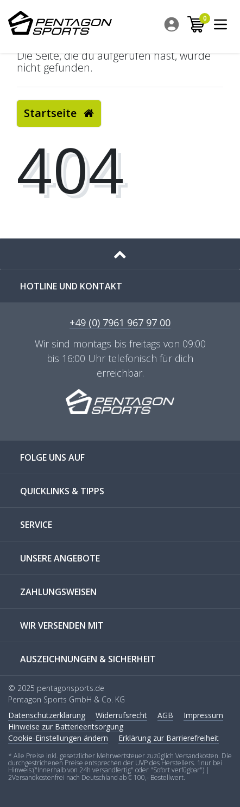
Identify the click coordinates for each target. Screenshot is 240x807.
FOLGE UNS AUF (52, 457)
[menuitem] (172, 24)
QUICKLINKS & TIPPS (62, 491)
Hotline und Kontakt (71, 286)
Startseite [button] (59, 113)
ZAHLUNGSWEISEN (58, 592)
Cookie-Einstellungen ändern (58, 738)
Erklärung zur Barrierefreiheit (168, 738)
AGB (165, 715)
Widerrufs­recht (121, 715)
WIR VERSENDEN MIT (62, 625)
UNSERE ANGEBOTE (60, 558)
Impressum (203, 715)
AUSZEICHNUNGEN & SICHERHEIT (88, 659)
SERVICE (36, 525)
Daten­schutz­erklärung (46, 715)
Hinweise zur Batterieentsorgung (65, 726)
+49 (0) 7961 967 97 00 (120, 323)
